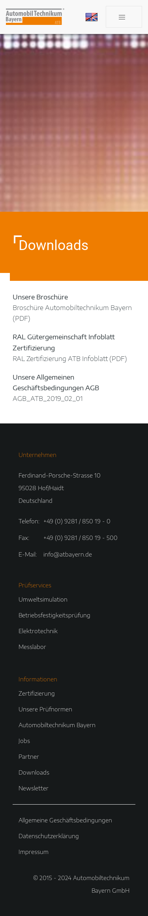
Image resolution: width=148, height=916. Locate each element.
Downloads (34, 772)
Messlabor (32, 646)
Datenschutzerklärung (49, 836)
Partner (29, 756)
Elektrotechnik (38, 631)
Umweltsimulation (43, 599)
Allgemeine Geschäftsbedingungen (65, 820)
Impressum (34, 851)
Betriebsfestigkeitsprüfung (54, 615)
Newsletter (34, 788)
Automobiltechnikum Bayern (57, 725)
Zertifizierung (37, 693)
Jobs (24, 740)
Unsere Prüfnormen (45, 709)
